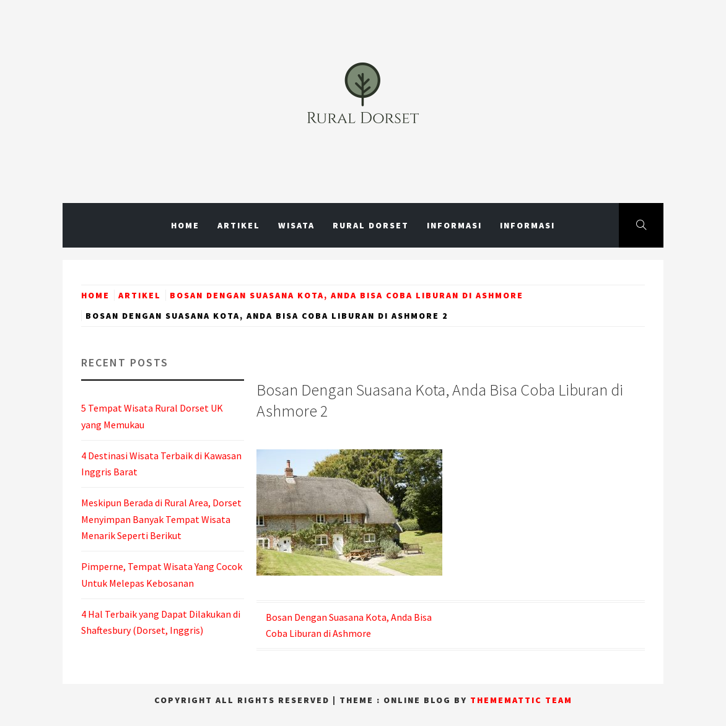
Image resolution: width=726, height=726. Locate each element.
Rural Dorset (371, 225)
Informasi (454, 225)
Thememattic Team (521, 700)
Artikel (238, 225)
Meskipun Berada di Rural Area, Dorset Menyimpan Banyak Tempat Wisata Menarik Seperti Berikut (161, 519)
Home (185, 225)
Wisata (296, 225)
